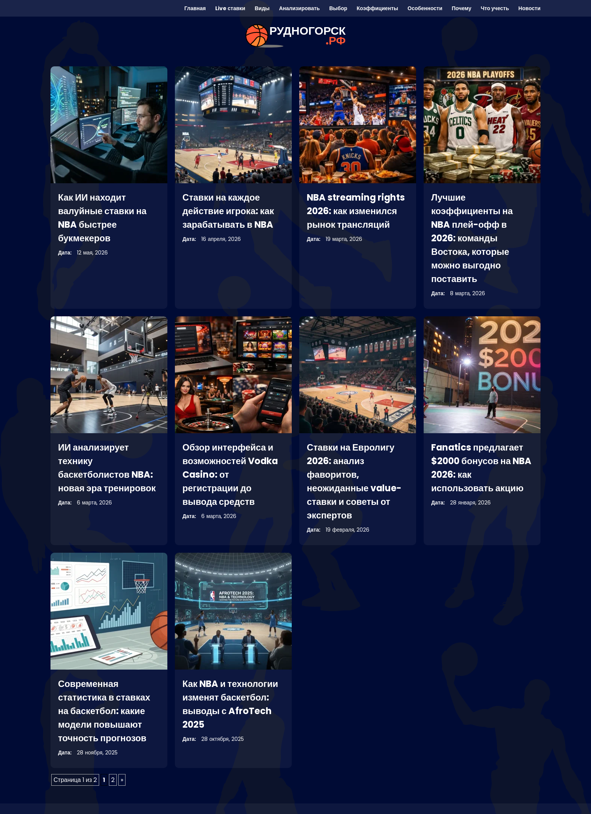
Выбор (338, 8)
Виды (262, 8)
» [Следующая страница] (122, 780)
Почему (462, 8)
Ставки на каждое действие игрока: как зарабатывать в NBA (228, 211)
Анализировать (299, 8)
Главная (195, 8)
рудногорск (307, 36)
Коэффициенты (377, 8)
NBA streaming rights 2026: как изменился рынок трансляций (356, 211)
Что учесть (495, 8)
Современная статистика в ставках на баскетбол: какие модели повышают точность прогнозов (104, 711)
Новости (529, 8)
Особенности (424, 8)
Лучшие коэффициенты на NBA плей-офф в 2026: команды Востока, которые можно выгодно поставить (472, 238)
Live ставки (230, 8)
